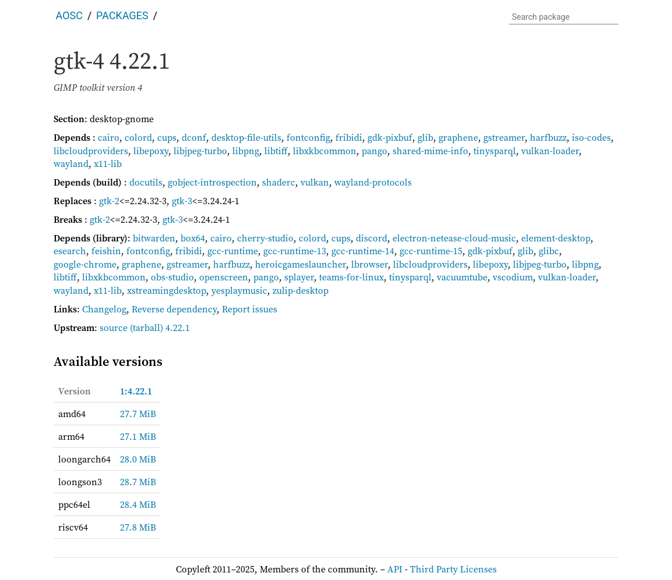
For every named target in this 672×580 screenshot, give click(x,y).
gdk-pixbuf (389, 137)
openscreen (223, 277)
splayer (299, 277)
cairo (108, 137)
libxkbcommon (324, 150)
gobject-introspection (212, 182)
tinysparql (494, 150)
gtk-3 (182, 200)
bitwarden (154, 238)
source (114, 327)
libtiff (276, 150)
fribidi (348, 137)
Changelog (104, 309)
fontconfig (308, 137)
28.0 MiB (138, 459)
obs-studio (172, 277)
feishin (106, 250)
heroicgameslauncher (300, 264)
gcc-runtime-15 (430, 250)
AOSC (69, 15)
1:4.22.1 (136, 391)
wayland (71, 163)
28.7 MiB (138, 481)
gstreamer (504, 137)
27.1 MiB (138, 436)
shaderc (278, 182)
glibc (549, 250)
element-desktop (555, 238)
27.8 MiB (138, 527)
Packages (122, 15)
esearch (70, 250)
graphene (458, 137)
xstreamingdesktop (166, 290)
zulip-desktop (300, 290)
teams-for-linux (351, 277)
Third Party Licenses (453, 569)
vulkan (314, 182)
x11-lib (108, 163)
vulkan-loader (550, 150)
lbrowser (369, 264)
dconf (194, 137)
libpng (245, 150)
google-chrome (85, 264)
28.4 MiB (138, 504)
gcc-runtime (232, 250)
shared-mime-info (430, 150)
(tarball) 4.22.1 (160, 327)
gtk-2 (109, 200)
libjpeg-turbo (200, 150)
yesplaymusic (239, 290)
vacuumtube (462, 277)
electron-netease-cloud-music (454, 238)
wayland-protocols (373, 182)
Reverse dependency (174, 309)
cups (166, 137)
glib (425, 137)
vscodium (513, 277)
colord (138, 137)
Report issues (249, 309)
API (394, 569)
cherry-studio (265, 238)
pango (374, 150)
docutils (145, 182)
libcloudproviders (91, 150)
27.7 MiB (138, 413)
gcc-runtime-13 (294, 250)
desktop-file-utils (246, 137)
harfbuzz (548, 137)
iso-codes (591, 137)
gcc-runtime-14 (362, 250)
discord (371, 238)
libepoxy (150, 150)
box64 (193, 238)
